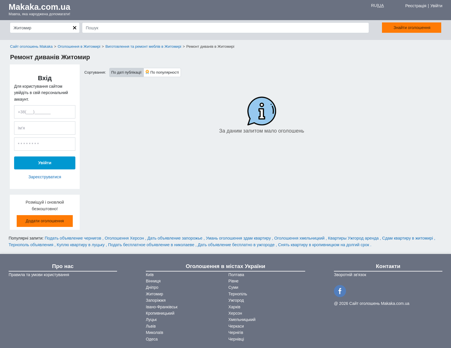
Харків (234, 307)
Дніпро (152, 287)
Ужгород (236, 300)
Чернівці (236, 339)
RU (374, 5)
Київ (150, 274)
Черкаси (236, 326)
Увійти (436, 6)
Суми (233, 287)
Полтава (236, 274)
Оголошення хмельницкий (300, 238)
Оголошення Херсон (125, 238)
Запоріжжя (156, 300)
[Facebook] (341, 290)
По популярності (162, 72)
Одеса (152, 339)
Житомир (154, 294)
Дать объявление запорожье (175, 238)
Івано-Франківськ (161, 307)
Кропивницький (160, 313)
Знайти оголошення (407, 27)
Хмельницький (241, 319)
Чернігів (235, 332)
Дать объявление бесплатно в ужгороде (237, 244)
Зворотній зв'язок (350, 274)
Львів (151, 326)
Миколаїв (154, 332)
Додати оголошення (45, 221)
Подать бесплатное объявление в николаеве (152, 244)
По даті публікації (126, 72)
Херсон (235, 313)
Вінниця (153, 281)
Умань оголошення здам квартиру (239, 238)
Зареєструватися (44, 177)
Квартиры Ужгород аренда (354, 238)
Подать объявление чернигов (73, 238)
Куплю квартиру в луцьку (81, 244)
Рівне (233, 281)
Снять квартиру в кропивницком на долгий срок (324, 244)
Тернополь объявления (31, 244)
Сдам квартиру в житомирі (408, 238)
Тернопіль (237, 294)
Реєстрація (415, 6)
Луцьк (151, 319)
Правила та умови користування (39, 274)
